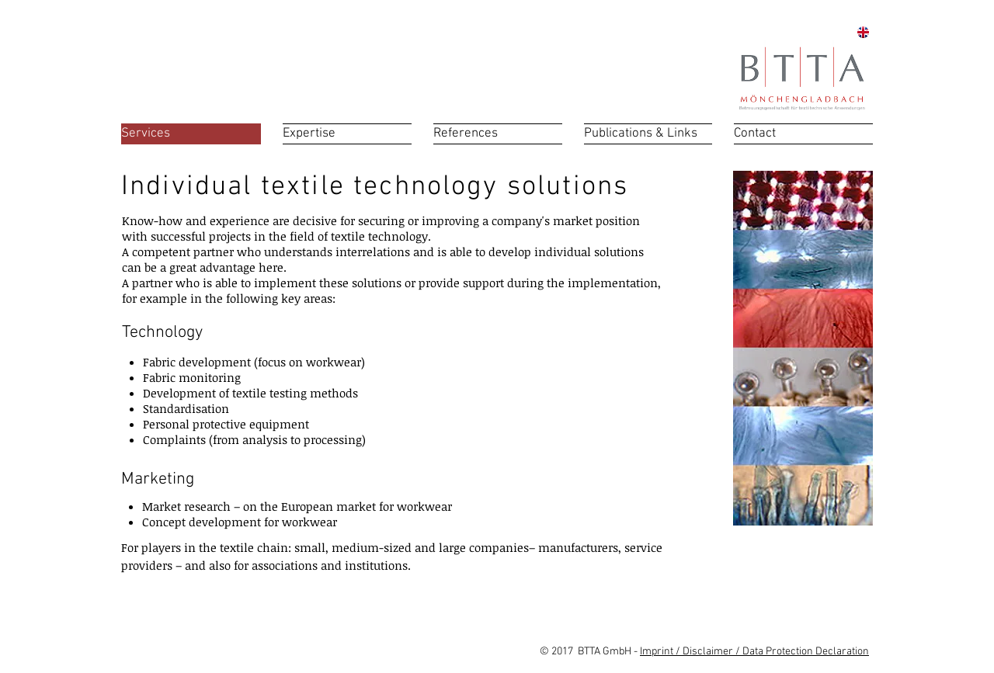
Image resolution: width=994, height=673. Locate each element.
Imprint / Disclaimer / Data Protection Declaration (754, 651)
